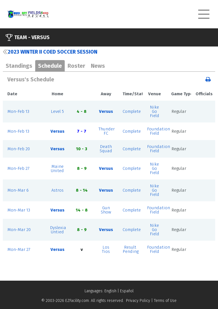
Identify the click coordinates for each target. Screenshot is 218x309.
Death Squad (106, 148)
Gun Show (106, 210)
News (98, 65)
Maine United (57, 168)
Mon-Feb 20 (18, 148)
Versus (106, 111)
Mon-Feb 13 (18, 111)
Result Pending (131, 249)
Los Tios (106, 249)
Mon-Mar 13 (18, 210)
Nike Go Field (154, 111)
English (110, 291)
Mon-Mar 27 (18, 249)
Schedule (50, 65)
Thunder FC (106, 131)
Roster (76, 65)
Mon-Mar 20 (19, 229)
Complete (132, 111)
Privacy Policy (138, 300)
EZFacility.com (77, 300)
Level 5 (57, 111)
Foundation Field (158, 131)
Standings (19, 65)
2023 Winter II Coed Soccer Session (50, 51)
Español (127, 291)
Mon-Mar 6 (18, 190)
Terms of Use (165, 300)
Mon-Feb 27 (18, 168)
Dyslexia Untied (58, 229)
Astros (57, 190)
